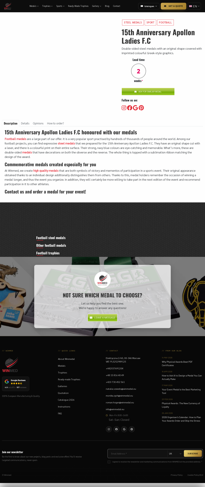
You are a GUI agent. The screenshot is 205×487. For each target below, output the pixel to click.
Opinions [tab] (39, 123)
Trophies (47, 6)
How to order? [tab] (58, 123)
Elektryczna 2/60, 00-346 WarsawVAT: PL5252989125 (123, 364)
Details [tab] (26, 123)
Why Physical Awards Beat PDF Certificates (177, 367)
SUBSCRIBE (193, 457)
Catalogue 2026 (66, 403)
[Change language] (194, 6)
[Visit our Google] (135, 108)
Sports (60, 6)
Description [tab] (11, 123)
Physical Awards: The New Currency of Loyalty (181, 409)
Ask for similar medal (148, 91)
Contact (116, 6)
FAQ (60, 417)
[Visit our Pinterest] (141, 108)
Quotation (63, 397)
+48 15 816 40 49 (115, 379)
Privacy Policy (177, 479)
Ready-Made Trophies (78, 6)
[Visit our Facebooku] (129, 108)
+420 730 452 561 (115, 386)
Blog (107, 6)
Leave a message (102, 321)
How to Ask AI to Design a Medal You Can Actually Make (182, 381)
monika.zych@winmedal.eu (119, 399)
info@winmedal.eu (115, 413)
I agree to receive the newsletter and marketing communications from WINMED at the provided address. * (157, 465)
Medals (34, 6)
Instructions (64, 410)
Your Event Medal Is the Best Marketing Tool (181, 395)
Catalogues (148, 6)
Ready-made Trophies (69, 383)
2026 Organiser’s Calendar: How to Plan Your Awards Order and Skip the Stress (181, 423)
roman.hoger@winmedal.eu (120, 406)
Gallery (97, 6)
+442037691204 (114, 372)
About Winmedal (66, 362)
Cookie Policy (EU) (195, 479)
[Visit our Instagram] (124, 108)
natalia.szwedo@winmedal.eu (121, 392)
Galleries (62, 390)
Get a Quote (172, 6)
